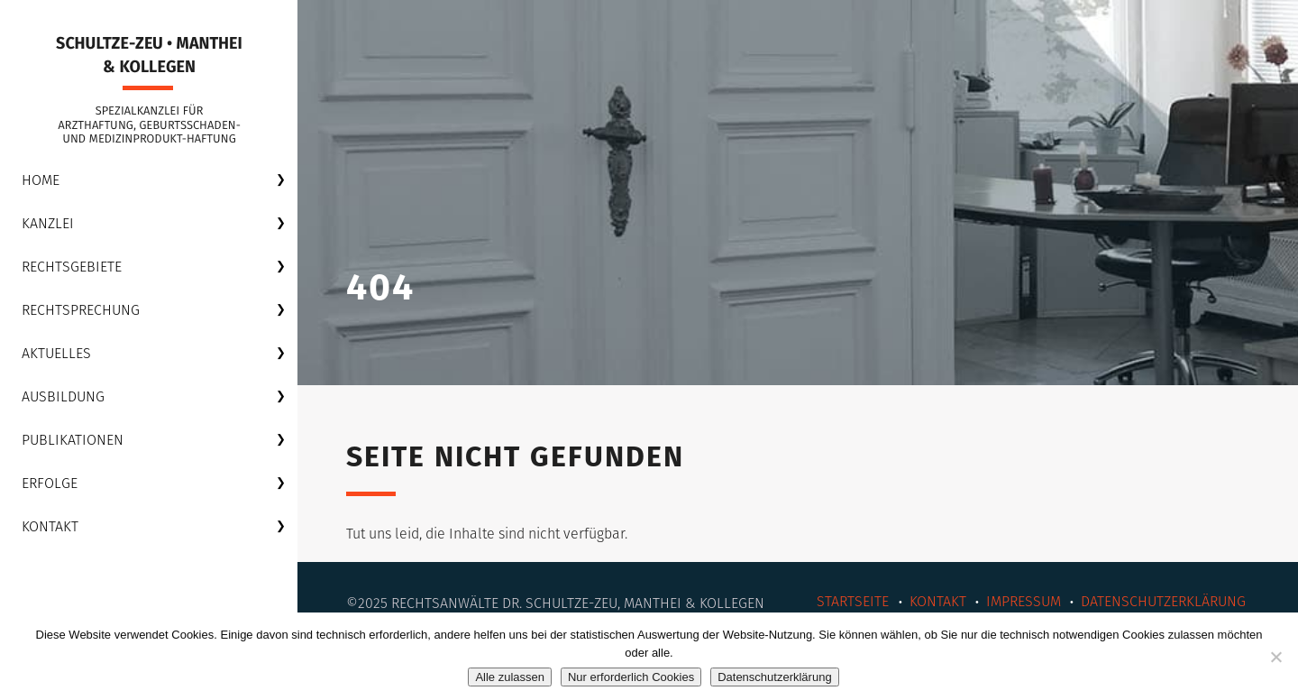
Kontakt (50, 526)
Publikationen (72, 439)
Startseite (853, 601)
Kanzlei (48, 223)
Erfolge (50, 483)
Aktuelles (56, 353)
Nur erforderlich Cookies (631, 677)
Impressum (1023, 601)
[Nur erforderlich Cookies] (1275, 657)
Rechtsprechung (81, 309)
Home (40, 180)
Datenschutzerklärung (1163, 601)
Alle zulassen (509, 677)
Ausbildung (63, 396)
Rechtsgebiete (72, 266)
